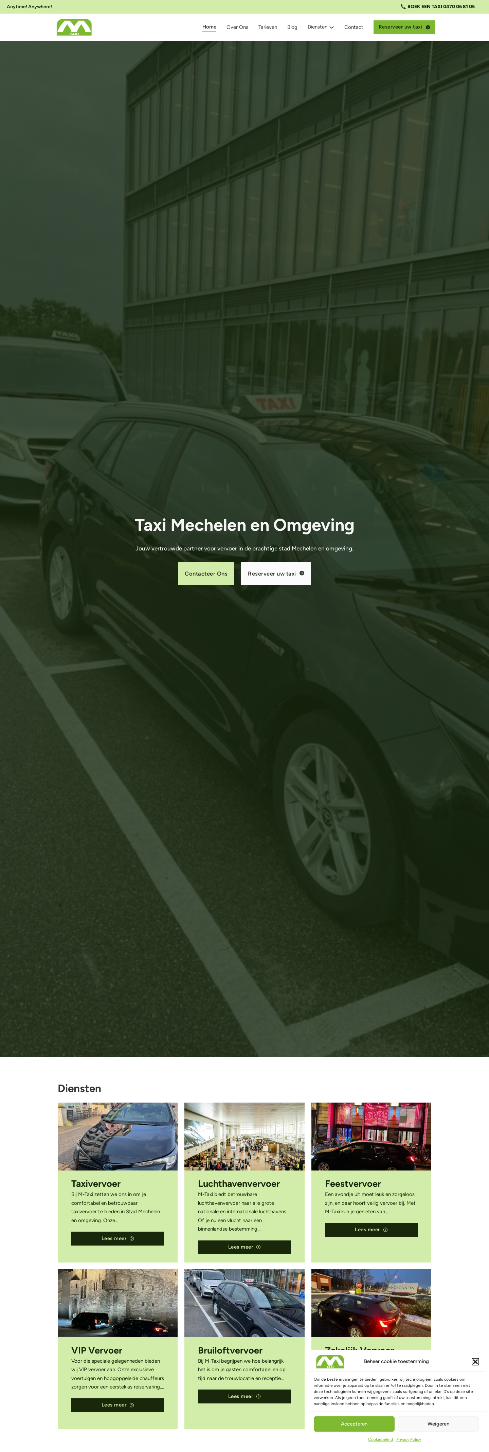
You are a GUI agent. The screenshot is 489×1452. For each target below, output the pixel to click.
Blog (292, 27)
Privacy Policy (408, 1439)
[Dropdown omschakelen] (331, 27)
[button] (475, 1361)
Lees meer (118, 1238)
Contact (353, 27)
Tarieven (267, 27)
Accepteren (354, 1424)
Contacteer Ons (206, 573)
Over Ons (237, 27)
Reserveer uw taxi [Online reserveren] (276, 573)
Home (209, 27)
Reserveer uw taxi (404, 27)
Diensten (317, 27)
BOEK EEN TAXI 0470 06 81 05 (441, 7)
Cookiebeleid (380, 1439)
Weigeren (438, 1424)
